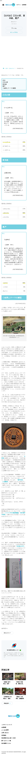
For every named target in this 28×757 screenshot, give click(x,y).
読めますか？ (14, 21)
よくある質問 (5, 730)
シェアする (14, 32)
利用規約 (3, 735)
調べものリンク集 (6, 740)
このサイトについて (6, 724)
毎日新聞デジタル (6, 743)
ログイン (19, 4)
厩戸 (4, 86)
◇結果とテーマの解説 (9, 88)
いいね (14, 28)
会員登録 (24, 4)
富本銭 (5, 84)
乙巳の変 (5, 82)
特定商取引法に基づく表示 (8, 738)
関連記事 (6, 703)
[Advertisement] (14, 51)
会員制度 (3, 727)
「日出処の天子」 (20, 546)
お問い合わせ (5, 732)
